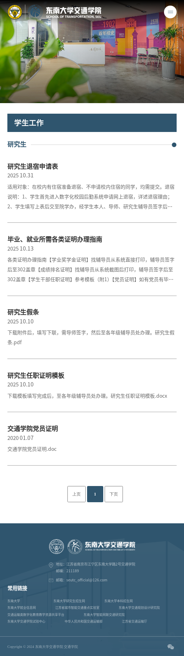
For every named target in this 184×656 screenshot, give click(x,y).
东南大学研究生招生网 (69, 601)
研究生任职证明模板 (35, 375)
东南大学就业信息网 (21, 607)
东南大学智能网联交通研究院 (104, 614)
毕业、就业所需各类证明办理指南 (54, 239)
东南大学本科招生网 (118, 601)
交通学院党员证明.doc (32, 449)
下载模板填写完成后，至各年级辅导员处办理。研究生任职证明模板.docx (87, 395)
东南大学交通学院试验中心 (26, 621)
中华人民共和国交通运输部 (84, 621)
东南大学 (13, 601)
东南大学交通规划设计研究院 (139, 607)
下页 (114, 494)
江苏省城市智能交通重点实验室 (77, 607)
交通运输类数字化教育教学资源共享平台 (35, 614)
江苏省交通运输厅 (134, 621)
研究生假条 (23, 312)
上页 (76, 494)
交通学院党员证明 (32, 428)
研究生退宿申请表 (32, 166)
